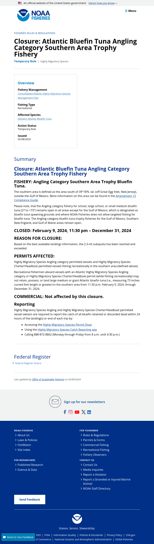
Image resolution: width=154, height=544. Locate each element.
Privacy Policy (114, 535)
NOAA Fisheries (23, 430)
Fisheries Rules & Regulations (34, 33)
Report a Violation (94, 474)
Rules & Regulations (96, 435)
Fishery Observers (95, 455)
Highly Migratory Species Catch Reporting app (67, 329)
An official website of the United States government (66, 3)
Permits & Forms (94, 440)
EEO (38, 535)
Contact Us (87, 460)
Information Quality (65, 535)
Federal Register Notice (28, 363)
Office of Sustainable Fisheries (48, 379)
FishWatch (24, 445)
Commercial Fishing (96, 445)
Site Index (24, 450)
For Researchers (24, 460)
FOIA (47, 535)
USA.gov (130, 535)
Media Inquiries (93, 470)
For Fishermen (89, 430)
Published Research (30, 465)
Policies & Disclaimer (91, 535)
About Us (24, 435)
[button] (18, 537)
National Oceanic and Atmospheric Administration (83, 539)
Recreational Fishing (96, 450)
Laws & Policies (27, 440)
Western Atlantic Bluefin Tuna (35, 118)
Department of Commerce (36, 539)
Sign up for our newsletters (84, 402)
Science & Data (27, 470)
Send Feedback (29, 499)
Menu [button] (130, 11)
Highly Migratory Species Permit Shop (67, 325)
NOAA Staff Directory (96, 488)
